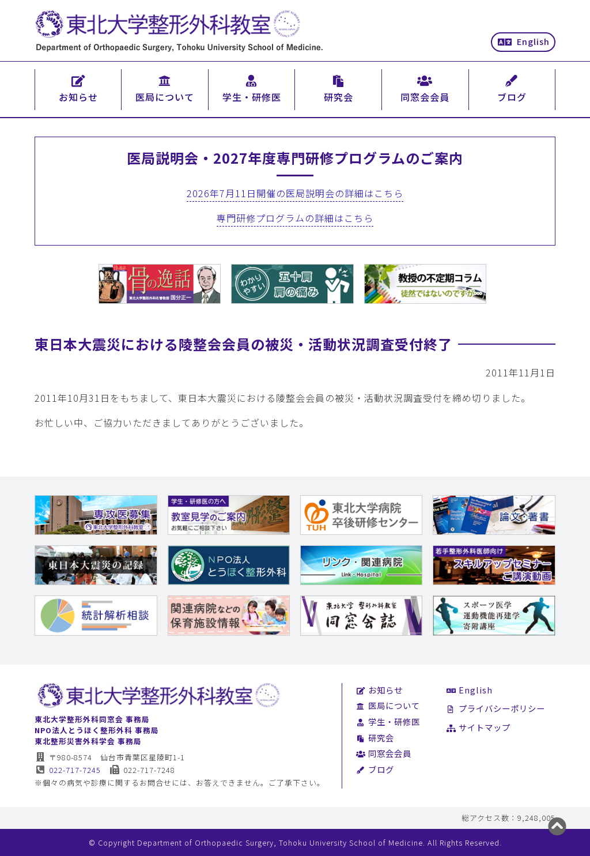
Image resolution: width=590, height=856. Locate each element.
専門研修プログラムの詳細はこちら (295, 218)
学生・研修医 (388, 721)
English (524, 41)
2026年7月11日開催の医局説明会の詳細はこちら (295, 193)
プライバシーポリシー (496, 708)
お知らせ (379, 690)
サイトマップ (478, 727)
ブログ (375, 769)
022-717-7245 (68, 769)
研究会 (375, 737)
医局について (388, 705)
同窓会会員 (383, 753)
